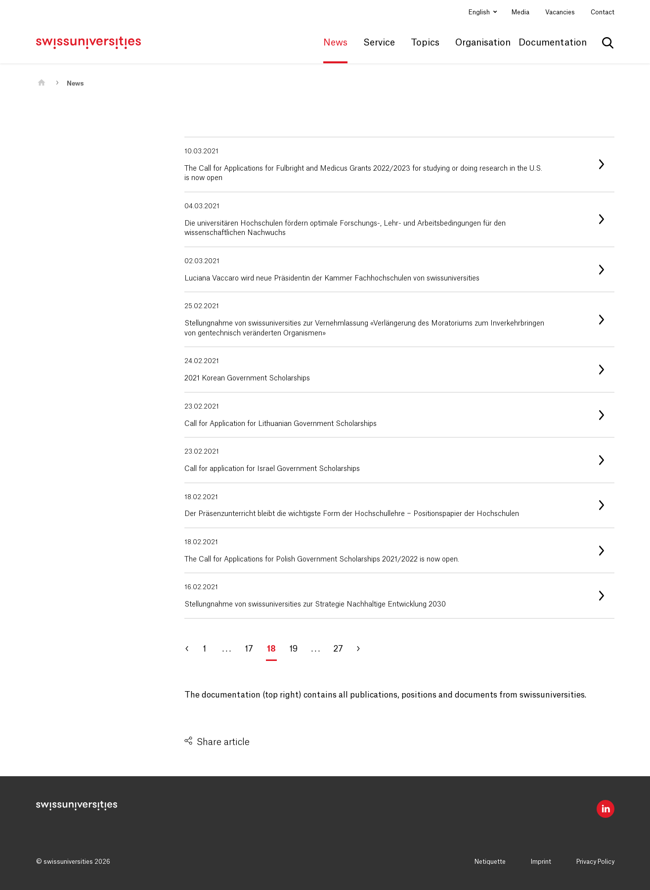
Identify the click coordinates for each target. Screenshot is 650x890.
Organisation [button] (483, 42)
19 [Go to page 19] (293, 649)
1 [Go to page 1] (204, 649)
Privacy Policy (595, 862)
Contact (602, 12)
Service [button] (379, 42)
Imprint (541, 862)
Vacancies (560, 12)
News (75, 84)
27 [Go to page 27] (338, 649)
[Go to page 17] (191, 649)
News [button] (335, 42)
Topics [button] (425, 42)
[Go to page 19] (362, 649)
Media (520, 12)
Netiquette (490, 862)
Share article (223, 742)
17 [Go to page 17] (249, 649)
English (480, 12)
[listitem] (399, 164)
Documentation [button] (553, 42)
